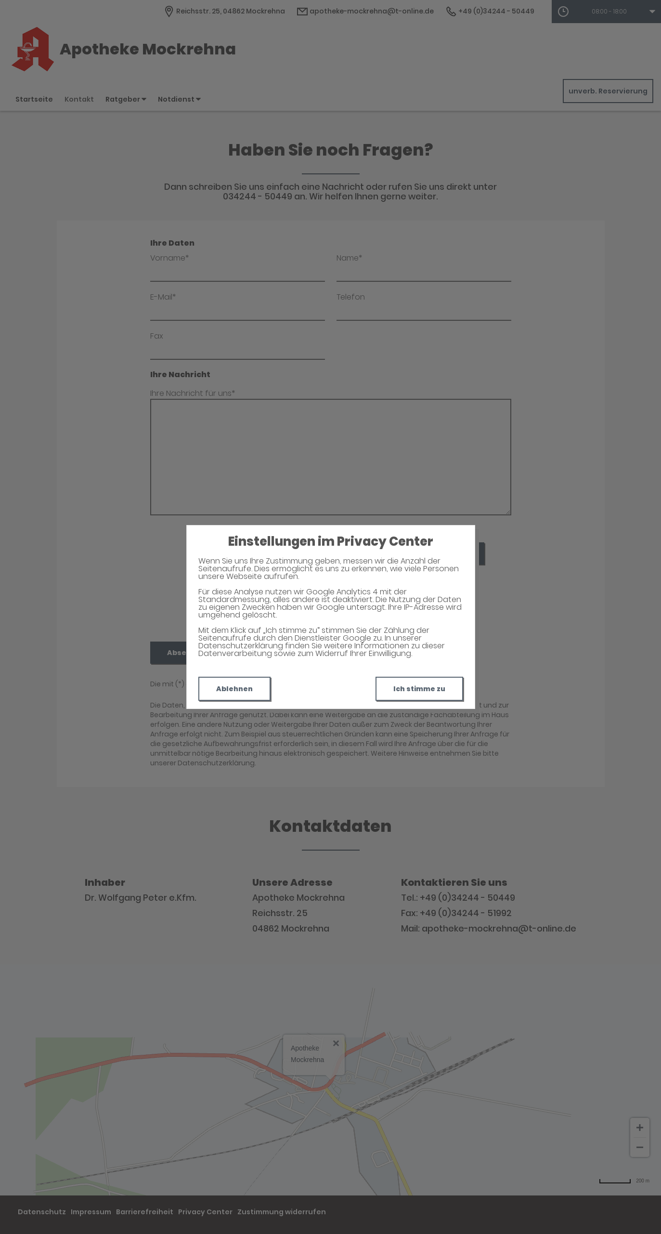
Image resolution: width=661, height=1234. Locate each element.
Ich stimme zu (419, 689)
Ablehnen (234, 689)
